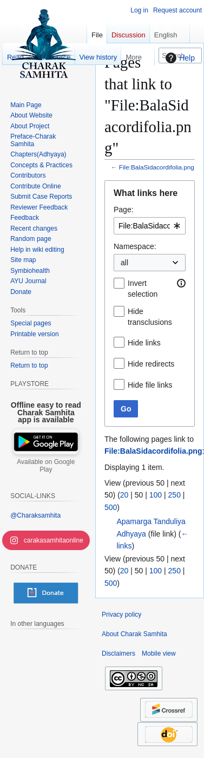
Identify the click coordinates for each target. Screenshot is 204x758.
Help (179, 58)
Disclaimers (118, 653)
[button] (181, 283)
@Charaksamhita (35, 515)
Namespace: (135, 246)
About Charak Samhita (134, 634)
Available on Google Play (46, 465)
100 (155, 495)
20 (124, 495)
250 (174, 495)
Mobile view (159, 653)
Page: (124, 209)
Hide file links (150, 385)
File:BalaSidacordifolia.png (156, 167)
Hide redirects (151, 364)
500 (110, 507)
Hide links (144, 342)
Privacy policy (121, 614)
